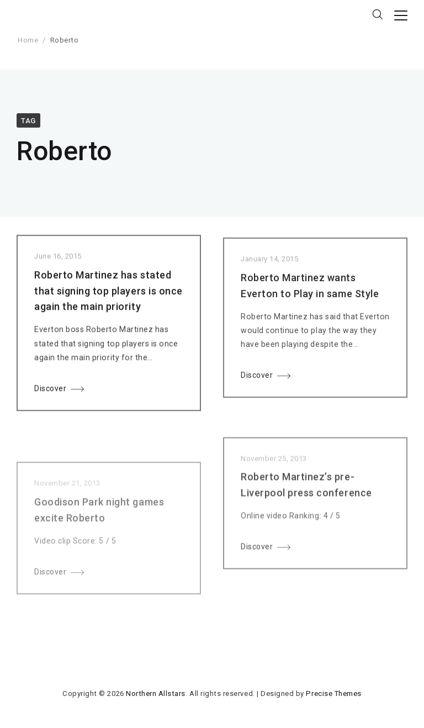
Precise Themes (333, 693)
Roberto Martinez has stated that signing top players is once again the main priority (108, 293)
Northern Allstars (156, 693)
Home (28, 40)
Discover (50, 391)
